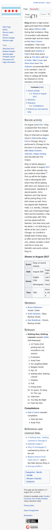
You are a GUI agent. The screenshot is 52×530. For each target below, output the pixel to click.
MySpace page (34, 444)
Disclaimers (28, 515)
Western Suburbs (33, 478)
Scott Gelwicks (34, 314)
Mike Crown (38, 60)
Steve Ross (30, 63)
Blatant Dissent (35, 150)
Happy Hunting (39, 154)
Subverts (28, 154)
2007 (41, 125)
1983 (36, 29)
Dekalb (29, 475)
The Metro (36, 57)
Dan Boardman (34, 320)
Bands (39, 472)
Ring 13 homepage (36, 447)
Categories (30, 472)
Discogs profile (34, 466)
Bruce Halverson (35, 307)
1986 (43, 29)
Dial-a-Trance (36, 41)
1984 (46, 337)
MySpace (30, 481)
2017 (47, 167)
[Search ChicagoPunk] (45, 14)
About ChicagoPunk (31, 510)
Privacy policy (29, 505)
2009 (33, 138)
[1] (47, 173)
